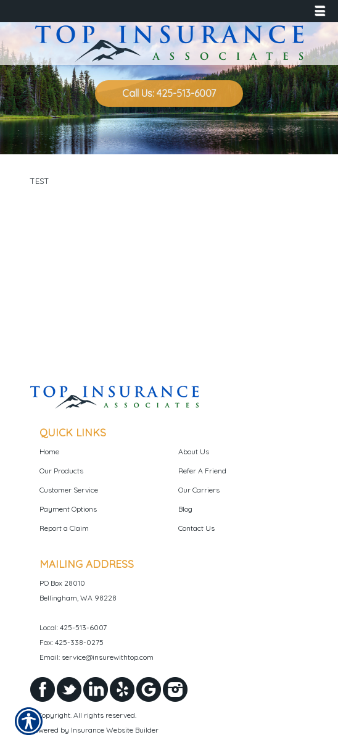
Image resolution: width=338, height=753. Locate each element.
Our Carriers (199, 489)
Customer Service (68, 489)
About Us (193, 451)
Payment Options (68, 509)
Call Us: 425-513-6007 (169, 93)
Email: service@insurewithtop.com (96, 657)
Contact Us (196, 528)
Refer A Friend (202, 470)
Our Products (61, 470)
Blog (185, 509)
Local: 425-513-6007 (73, 627)
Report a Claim (64, 528)
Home (49, 451)
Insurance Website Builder (115, 729)
